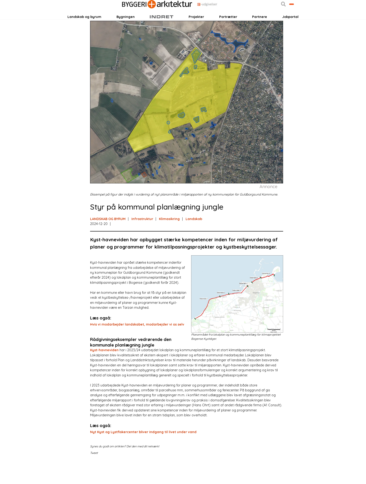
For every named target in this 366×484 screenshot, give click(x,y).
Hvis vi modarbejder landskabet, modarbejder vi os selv (137, 345)
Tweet (94, 473)
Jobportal (290, 32)
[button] (262, 19)
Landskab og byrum (84, 32)
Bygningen (125, 32)
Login (76, 19)
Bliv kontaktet (281, 19)
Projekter (196, 32)
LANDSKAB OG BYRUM (108, 239)
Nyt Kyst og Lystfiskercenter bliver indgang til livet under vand (143, 452)
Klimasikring (169, 239)
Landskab (194, 239)
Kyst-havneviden (104, 370)
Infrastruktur (142, 239)
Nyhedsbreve (115, 19)
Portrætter (228, 32)
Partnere (259, 32)
